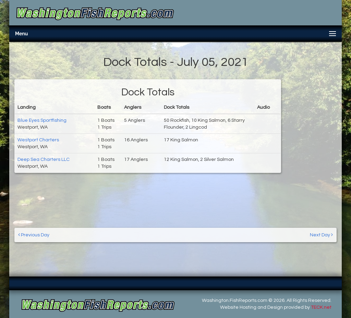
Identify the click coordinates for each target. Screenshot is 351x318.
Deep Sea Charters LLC (43, 159)
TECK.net (321, 307)
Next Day (321, 234)
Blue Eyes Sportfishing (41, 120)
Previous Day (33, 234)
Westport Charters (38, 140)
